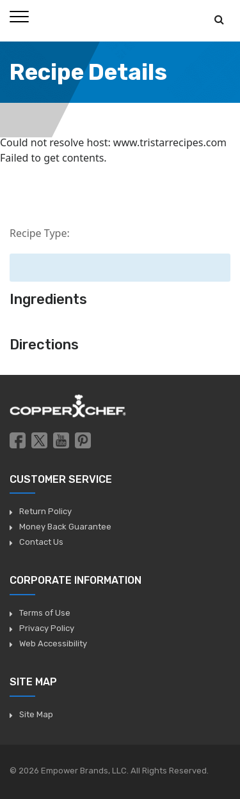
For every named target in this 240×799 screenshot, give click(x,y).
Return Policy (45, 511)
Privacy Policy (46, 628)
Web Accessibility (53, 643)
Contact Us (41, 542)
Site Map (36, 714)
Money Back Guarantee (65, 526)
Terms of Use (44, 613)
